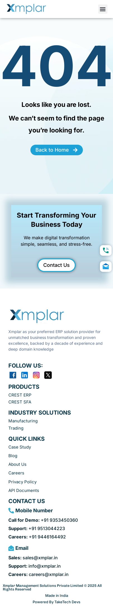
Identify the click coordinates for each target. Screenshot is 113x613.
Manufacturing (23, 421)
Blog (12, 455)
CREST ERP (20, 395)
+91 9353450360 (43, 520)
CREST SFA (19, 402)
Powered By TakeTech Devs (56, 602)
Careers (16, 473)
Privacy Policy (22, 481)
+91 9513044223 (36, 528)
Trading (15, 428)
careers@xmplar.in (38, 574)
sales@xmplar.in (33, 557)
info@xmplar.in (34, 566)
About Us (17, 464)
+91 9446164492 (37, 537)
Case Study (19, 447)
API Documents (23, 490)
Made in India (56, 595)
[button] (102, 9)
